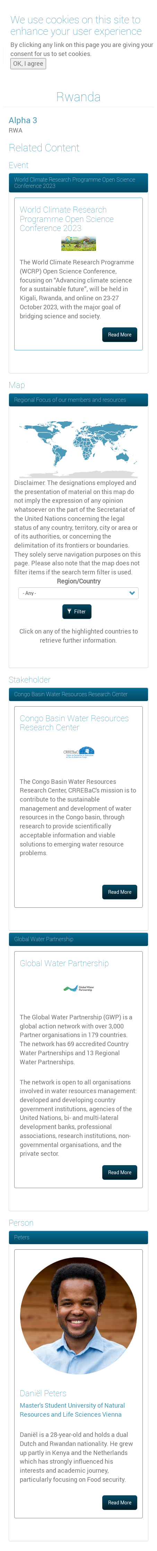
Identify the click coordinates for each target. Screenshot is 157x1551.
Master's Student (44, 1405)
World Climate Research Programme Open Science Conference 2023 (74, 183)
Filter (76, 611)
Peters (21, 1237)
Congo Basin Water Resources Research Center (71, 694)
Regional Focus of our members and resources (70, 400)
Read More (119, 334)
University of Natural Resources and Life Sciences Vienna (72, 1409)
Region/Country (79, 581)
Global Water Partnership (43, 939)
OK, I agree (28, 60)
